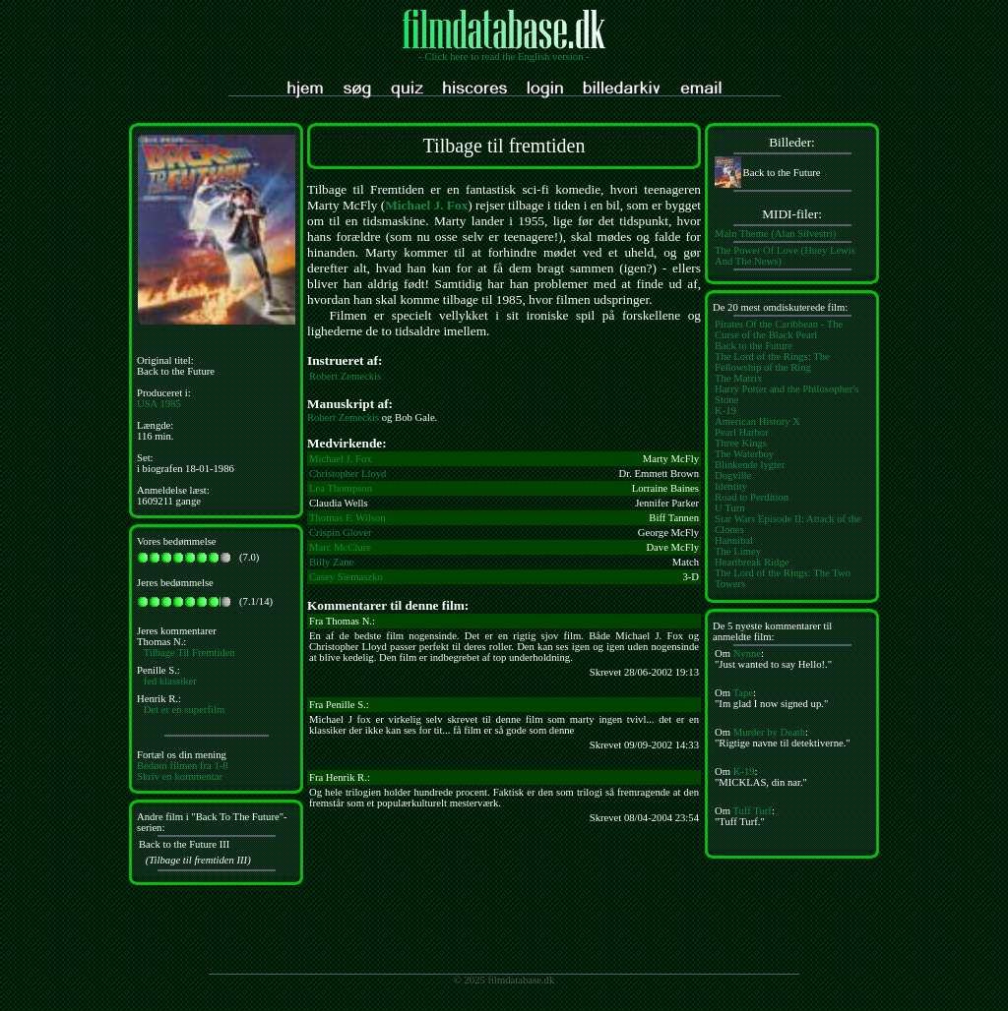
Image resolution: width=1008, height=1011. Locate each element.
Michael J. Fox (426, 205)
